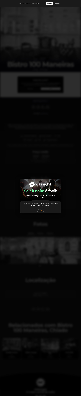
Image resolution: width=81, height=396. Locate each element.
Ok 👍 (40, 210)
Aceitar (49, 3)
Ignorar (57, 3)
